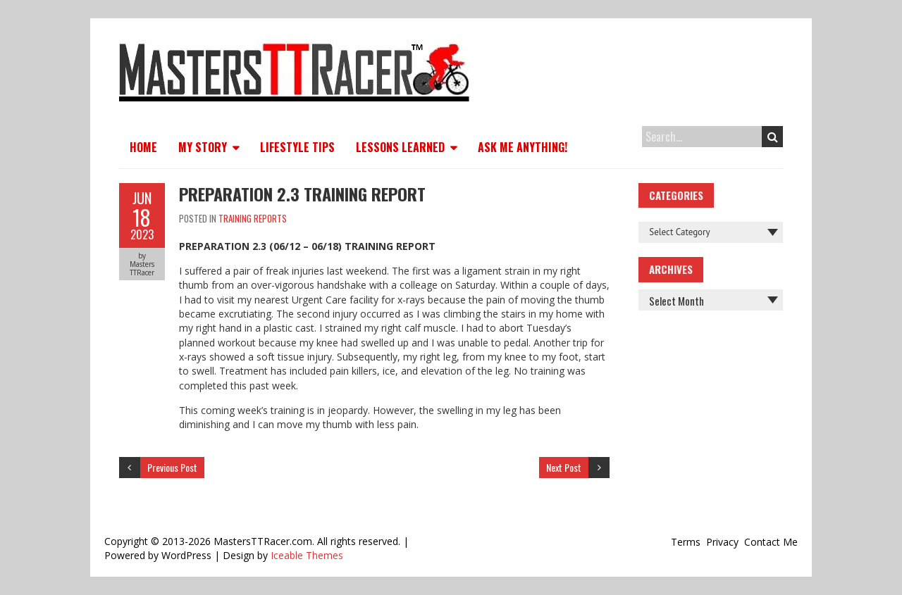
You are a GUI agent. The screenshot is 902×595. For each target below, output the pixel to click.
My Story (202, 147)
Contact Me (771, 542)
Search (772, 136)
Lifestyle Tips (297, 147)
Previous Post (172, 467)
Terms (685, 542)
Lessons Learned (400, 147)
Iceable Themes (307, 555)
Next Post (563, 467)
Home (143, 147)
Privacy (722, 542)
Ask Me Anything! (522, 147)
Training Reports (252, 218)
